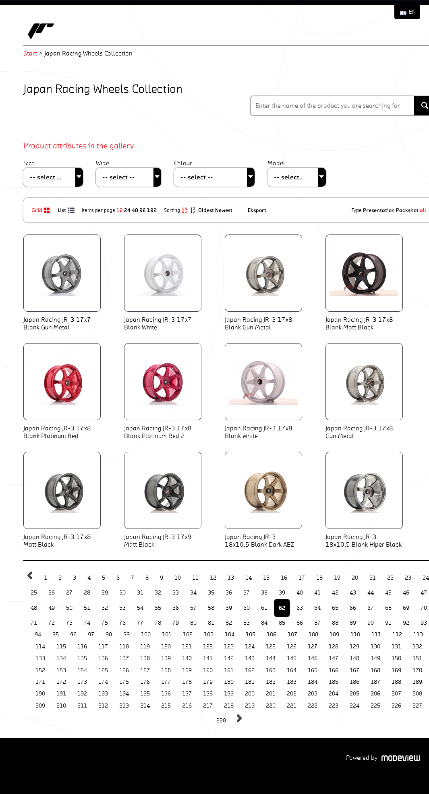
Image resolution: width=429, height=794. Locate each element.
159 (187, 670)
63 (299, 608)
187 (375, 682)
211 (82, 705)
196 (166, 693)
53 (122, 608)
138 (145, 658)
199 (229, 693)
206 (375, 693)
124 (250, 646)
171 (40, 682)
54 (140, 608)
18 (319, 577)
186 (354, 682)
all (423, 210)
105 (250, 634)
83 (246, 622)
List (67, 210)
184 (312, 682)
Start (30, 53)
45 (388, 592)
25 (34, 592)
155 (103, 670)
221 (291, 705)
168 (375, 670)
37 (246, 592)
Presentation (379, 210)
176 (145, 682)
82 (229, 622)
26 (51, 592)
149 (375, 658)
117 (103, 646)
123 (229, 646)
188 (396, 682)
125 (271, 646)
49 (51, 608)
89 (353, 622)
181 (250, 682)
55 (158, 608)
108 (313, 634)
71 (34, 622)
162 (250, 670)
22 (390, 577)
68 (388, 608)
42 (335, 592)
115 (61, 646)
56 (175, 608)
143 (250, 658)
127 (312, 646)
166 (333, 670)
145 (291, 658)
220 (271, 705)
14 (248, 577)
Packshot (407, 210)
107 (292, 634)
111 (376, 634)
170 (417, 670)
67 (370, 608)
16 (284, 577)
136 (103, 658)
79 (175, 622)
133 (40, 658)
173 (82, 682)
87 (317, 622)
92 (406, 622)
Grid (41, 210)
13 (231, 577)
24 (127, 210)
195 (145, 693)
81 (211, 622)
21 (372, 577)
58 (211, 608)
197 (187, 693)
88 (335, 622)
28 (87, 592)
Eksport (257, 210)
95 (55, 634)
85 (282, 622)
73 (69, 622)
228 (221, 720)
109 (334, 634)
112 (397, 634)
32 (158, 592)
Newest (224, 210)
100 (146, 634)
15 (266, 577)
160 (208, 670)
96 (142, 210)
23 (408, 577)
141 (208, 658)
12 (119, 210)
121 (187, 646)
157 (145, 670)
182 (271, 682)
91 (388, 622)
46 (406, 592)
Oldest (206, 210)
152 (40, 670)
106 (271, 634)
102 (188, 634)
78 (158, 622)
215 (166, 705)
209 (40, 705)
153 (61, 670)
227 (417, 705)
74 (87, 622)
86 (299, 622)
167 (354, 670)
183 (291, 682)
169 (396, 670)
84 (264, 622)
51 (87, 608)
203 (312, 693)
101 (167, 634)
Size (29, 163)
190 (40, 693)
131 (396, 646)
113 (418, 634)
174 (103, 682)
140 (187, 658)
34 (193, 592)
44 (370, 592)
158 (166, 670)
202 (291, 693)
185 (333, 682)
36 (229, 592)
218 (229, 705)
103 (208, 634)
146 (312, 658)
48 (135, 210)
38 (264, 592)
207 (396, 693)
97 (91, 634)
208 (417, 693)
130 (375, 646)
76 (122, 622)
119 (145, 646)
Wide (102, 163)
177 (166, 682)
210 (61, 705)
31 (140, 592)
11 (195, 577)
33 (175, 592)
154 (82, 670)
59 (229, 608)
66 (353, 608)
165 (312, 670)
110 (355, 634)
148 (354, 658)
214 (145, 705)
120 (166, 646)
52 (105, 608)
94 (38, 634)
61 (264, 608)
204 (333, 693)
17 (301, 577)
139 (166, 658)
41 (317, 592)
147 (333, 658)
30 (122, 592)
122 (208, 646)
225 (375, 705)
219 (250, 705)
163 (271, 670)
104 (229, 634)
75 (105, 622)
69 (406, 608)
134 (61, 658)
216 (187, 705)
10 (177, 577)
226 (396, 705)
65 (335, 608)
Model (276, 163)
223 (333, 705)
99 (126, 634)
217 (208, 705)
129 (354, 646)
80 (193, 622)
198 (208, 693)
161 (229, 670)
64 (317, 608)
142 (229, 658)
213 (124, 705)
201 (271, 693)
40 (299, 592)
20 (355, 577)
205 (354, 693)
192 (152, 210)
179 (208, 682)
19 (337, 577)
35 (211, 592)
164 (291, 670)
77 (140, 622)
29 (105, 592)
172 (61, 682)
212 (103, 705)
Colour (183, 163)
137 (124, 658)
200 (250, 693)
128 (333, 646)
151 (417, 658)
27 (69, 592)
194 (124, 693)
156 (124, 670)
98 (109, 634)
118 (124, 646)
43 (353, 592)
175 (124, 682)
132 (417, 646)
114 (40, 646)
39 (282, 592)
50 (69, 608)
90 (370, 622)
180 (229, 682)
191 (61, 693)
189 (417, 682)
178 (187, 682)
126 (291, 646)
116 (82, 646)
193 (103, 693)
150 (396, 658)
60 (246, 608)
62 (282, 607)
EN (412, 11)
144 (271, 658)
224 (354, 705)
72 (51, 622)
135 (82, 658)
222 (312, 705)
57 (193, 608)
